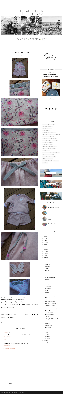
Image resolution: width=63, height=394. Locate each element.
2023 (45, 236)
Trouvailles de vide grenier (49, 146)
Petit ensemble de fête (50, 305)
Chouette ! (47, 316)
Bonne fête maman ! (49, 312)
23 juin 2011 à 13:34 (8, 345)
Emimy (6, 332)
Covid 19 (44, 148)
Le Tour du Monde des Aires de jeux (51, 152)
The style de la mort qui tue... (51, 273)
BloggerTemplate (22, 392)
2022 (45, 238)
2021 (45, 240)
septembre (47, 266)
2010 (45, 340)
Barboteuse (47, 294)
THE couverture (48, 321)
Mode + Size (55, 160)
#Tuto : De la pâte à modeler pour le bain (52, 224)
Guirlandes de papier (49, 284)
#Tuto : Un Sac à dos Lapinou (52, 219)
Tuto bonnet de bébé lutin (53, 207)
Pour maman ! (48, 286)
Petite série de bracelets (50, 301)
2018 (45, 246)
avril (46, 332)
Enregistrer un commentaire (9, 348)
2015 (45, 251)
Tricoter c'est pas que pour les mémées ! (52, 134)
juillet (46, 270)
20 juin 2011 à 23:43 (8, 336)
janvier (46, 338)
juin (45, 272)
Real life (45, 124)
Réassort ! (47, 283)
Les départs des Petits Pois (49, 156)
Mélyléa (6, 339)
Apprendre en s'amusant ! (49, 132)
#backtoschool (51, 148)
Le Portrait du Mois (47, 144)
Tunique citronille (49, 281)
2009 (45, 342)
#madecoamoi (46, 138)
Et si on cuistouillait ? (48, 136)
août (46, 268)
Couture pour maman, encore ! (51, 275)
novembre (47, 262)
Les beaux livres (47, 140)
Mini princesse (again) (49, 314)
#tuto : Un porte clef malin (53, 213)
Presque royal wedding (50, 296)
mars (46, 334)
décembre (47, 260)
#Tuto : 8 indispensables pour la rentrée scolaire (51, 98)
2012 (45, 257)
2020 (45, 242)
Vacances (47, 292)
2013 (45, 255)
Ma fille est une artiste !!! (50, 297)
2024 (45, 234)
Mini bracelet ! (48, 310)
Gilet (46, 299)
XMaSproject (53, 138)
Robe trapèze (48, 288)
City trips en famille (48, 158)
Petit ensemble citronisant (50, 303)
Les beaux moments (47, 126)
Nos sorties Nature (47, 142)
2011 (45, 259)
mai (45, 331)
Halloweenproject (47, 160)
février (46, 336)
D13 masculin (47, 307)
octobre (46, 264)
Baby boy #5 (47, 323)
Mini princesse (48, 327)
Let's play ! (54, 140)
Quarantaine (46, 150)
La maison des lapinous (48, 154)
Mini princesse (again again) (51, 308)
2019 (45, 244)
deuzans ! (47, 290)
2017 (45, 247)
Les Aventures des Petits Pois (10, 392)
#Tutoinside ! (46, 130)
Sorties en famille (47, 128)
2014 (45, 253)
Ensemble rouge (48, 325)
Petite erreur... (48, 329)
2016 (45, 249)
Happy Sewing (10, 317)
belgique (45, 162)
